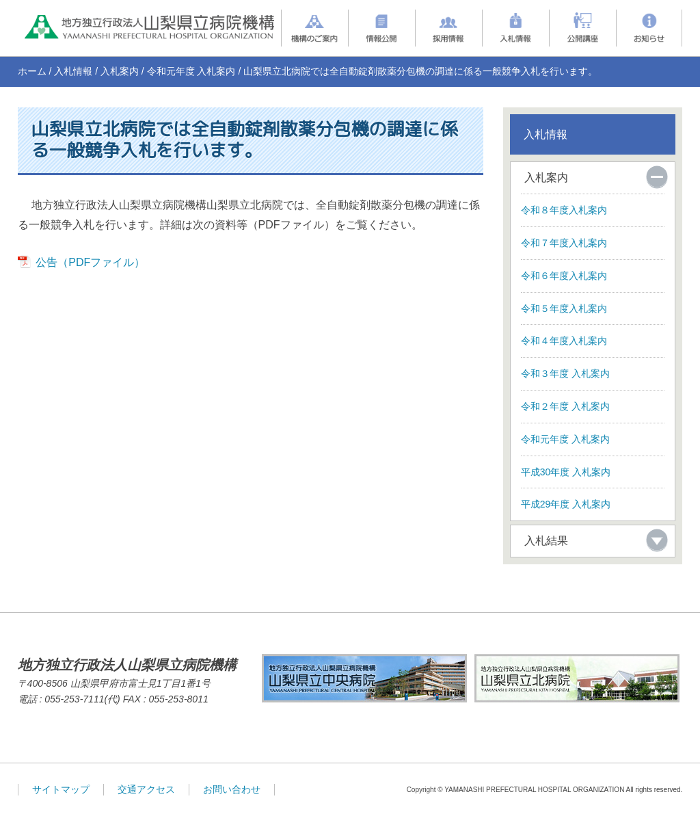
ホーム (32, 71)
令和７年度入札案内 (564, 242)
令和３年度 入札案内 (565, 373)
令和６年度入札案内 (564, 275)
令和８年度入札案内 (564, 210)
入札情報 (73, 71)
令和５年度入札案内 (564, 308)
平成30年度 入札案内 (565, 471)
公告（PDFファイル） (90, 262)
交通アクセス (146, 789)
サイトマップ (61, 789)
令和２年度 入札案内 (565, 406)
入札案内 (119, 71)
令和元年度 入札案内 (191, 71)
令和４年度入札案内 (564, 340)
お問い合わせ (231, 789)
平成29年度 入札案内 (565, 504)
